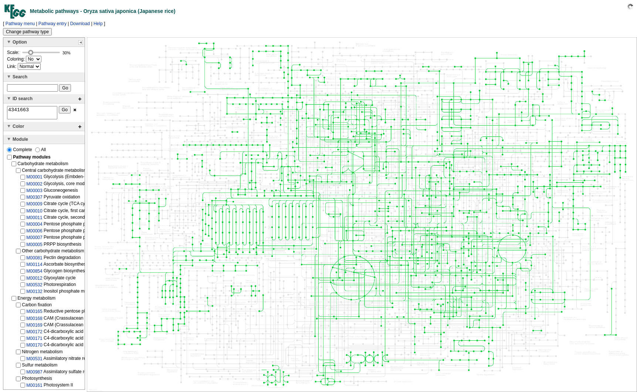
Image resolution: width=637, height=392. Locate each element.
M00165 (34, 313)
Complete (20, 151)
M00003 (34, 192)
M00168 (34, 320)
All (40, 151)
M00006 (34, 233)
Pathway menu (20, 23)
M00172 (34, 334)
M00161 (34, 387)
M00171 (34, 340)
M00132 (34, 293)
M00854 (34, 273)
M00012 (34, 280)
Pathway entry (52, 23)
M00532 (34, 287)
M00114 (34, 266)
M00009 (34, 206)
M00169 (34, 327)
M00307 (34, 199)
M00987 (34, 374)
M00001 (34, 179)
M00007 (34, 239)
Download (80, 23)
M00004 (34, 226)
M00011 (34, 219)
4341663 (32, 114)
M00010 (34, 212)
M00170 (34, 347)
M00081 (34, 260)
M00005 (34, 246)
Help (98, 23)
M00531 (34, 360)
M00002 (34, 185)
